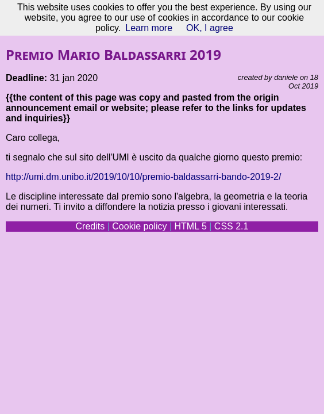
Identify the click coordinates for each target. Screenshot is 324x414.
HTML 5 (190, 226)
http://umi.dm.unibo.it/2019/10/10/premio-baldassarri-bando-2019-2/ (143, 177)
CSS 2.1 (231, 226)
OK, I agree (209, 28)
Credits (90, 226)
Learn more (148, 28)
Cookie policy (139, 226)
